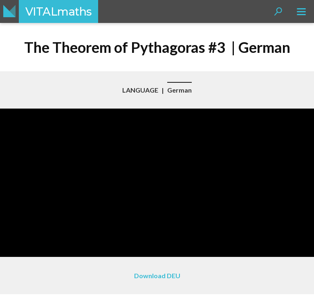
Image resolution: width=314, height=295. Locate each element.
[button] (278, 11)
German (179, 90)
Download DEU (157, 275)
